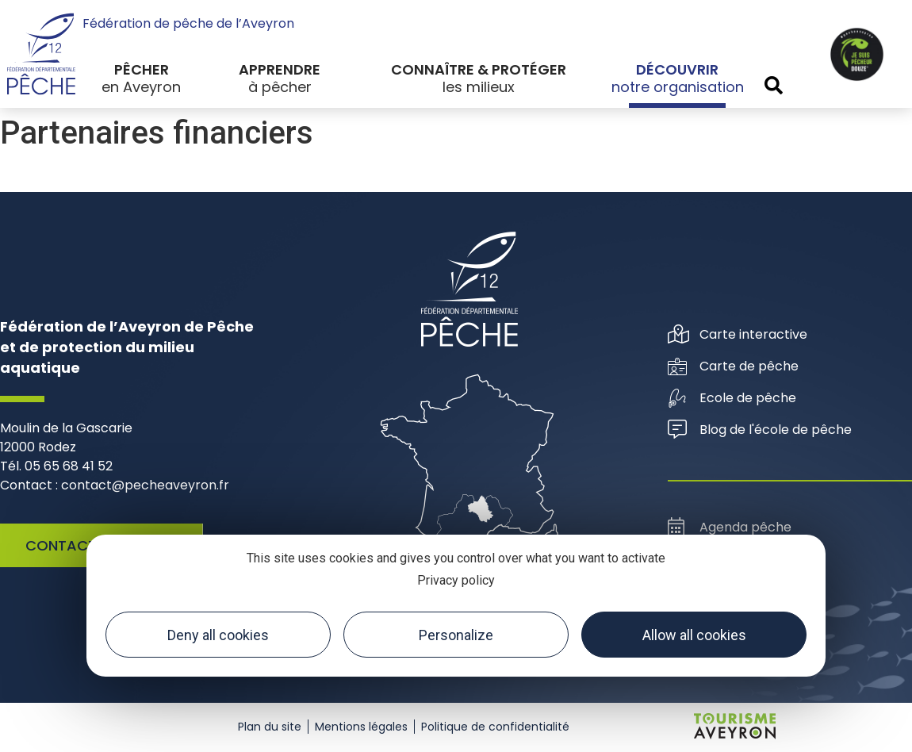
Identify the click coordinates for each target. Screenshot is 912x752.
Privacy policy (456, 580)
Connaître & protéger (478, 69)
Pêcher (141, 69)
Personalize (456, 635)
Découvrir (677, 69)
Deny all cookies (218, 635)
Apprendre (279, 69)
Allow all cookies (694, 635)
